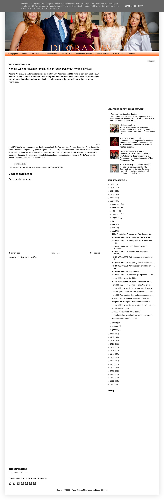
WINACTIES (66, 54)
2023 (112, 194)
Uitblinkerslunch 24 (127, 125)
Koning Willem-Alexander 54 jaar (124, 278)
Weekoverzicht (102, 54)
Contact (131, 54)
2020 (112, 334)
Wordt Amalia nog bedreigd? (131, 138)
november (116, 207)
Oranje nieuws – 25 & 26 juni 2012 (133, 151)
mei (114, 228)
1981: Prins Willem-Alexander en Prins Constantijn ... (132, 234)
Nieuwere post (14, 253)
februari (115, 326)
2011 (112, 364)
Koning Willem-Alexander (32, 167)
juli (113, 221)
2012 (112, 361)
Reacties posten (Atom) (29, 257)
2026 (112, 184)
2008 (112, 374)
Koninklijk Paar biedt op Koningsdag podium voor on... (132, 295)
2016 (112, 347)
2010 (112, 368)
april (114, 231)
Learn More (130, 6)
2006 (112, 381)
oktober (115, 211)
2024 (112, 191)
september (116, 214)
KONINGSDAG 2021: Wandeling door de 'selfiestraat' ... (133, 263)
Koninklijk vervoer (57, 167)
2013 (112, 357)
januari (115, 330)
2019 (112, 337)
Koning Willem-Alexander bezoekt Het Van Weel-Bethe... (133, 305)
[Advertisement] (54, 242)
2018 (112, 341)
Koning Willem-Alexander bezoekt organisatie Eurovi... (133, 288)
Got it (140, 6)
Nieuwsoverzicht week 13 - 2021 (124, 319)
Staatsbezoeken (50, 54)
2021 (20, 167)
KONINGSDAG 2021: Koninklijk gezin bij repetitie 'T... (132, 237)
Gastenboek (118, 54)
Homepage (55, 253)
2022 (112, 198)
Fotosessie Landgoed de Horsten (124, 114)
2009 (112, 371)
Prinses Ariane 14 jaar (120, 308)
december (116, 204)
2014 (112, 354)
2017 (112, 344)
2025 (112, 188)
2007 (112, 378)
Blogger (104, 490)
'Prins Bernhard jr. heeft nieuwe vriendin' (135, 165)
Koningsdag (45, 167)
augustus (116, 218)
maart (114, 323)
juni (114, 224)
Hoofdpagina (12, 54)
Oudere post (95, 253)
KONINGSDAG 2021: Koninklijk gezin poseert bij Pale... (133, 275)
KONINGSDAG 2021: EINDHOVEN (125, 271)
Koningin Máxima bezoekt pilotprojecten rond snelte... (132, 315)
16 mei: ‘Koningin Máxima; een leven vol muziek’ (130, 298)
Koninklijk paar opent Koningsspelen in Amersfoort (131, 285)
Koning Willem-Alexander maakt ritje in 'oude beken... (132, 281)
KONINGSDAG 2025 (31, 54)
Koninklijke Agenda (84, 54)
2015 (112, 351)
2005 (112, 384)
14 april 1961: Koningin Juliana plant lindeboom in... (132, 302)
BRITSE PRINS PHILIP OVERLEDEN (126, 312)
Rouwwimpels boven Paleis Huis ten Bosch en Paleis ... (133, 292)
